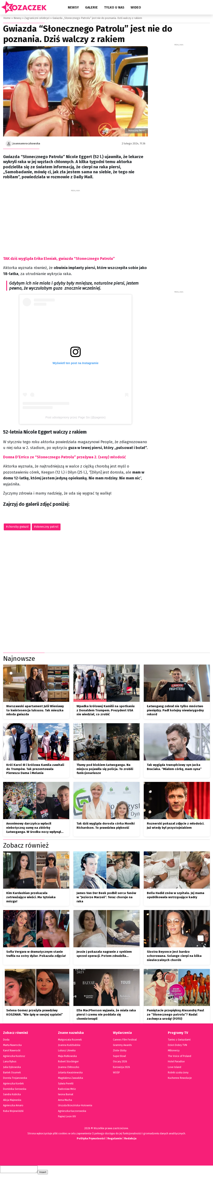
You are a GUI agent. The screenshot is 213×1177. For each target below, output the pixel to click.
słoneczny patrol (46, 526)
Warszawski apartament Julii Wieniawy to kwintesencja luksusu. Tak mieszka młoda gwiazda (35, 712)
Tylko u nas (114, 7)
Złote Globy (119, 1051)
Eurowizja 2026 (121, 1068)
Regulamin (114, 1139)
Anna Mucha (65, 1101)
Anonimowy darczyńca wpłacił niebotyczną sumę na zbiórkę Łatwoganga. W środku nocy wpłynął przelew (33, 829)
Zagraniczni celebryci (36, 18)
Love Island (174, 1068)
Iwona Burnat (65, 1095)
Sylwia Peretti (66, 1084)
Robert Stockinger (68, 1062)
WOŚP (116, 1073)
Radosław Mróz (66, 1090)
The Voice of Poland (179, 1057)
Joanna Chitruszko (68, 1068)
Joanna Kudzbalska (69, 1046)
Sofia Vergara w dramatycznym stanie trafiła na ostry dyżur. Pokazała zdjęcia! (36, 955)
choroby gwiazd (17, 526)
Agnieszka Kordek (13, 1084)
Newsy (73, 7)
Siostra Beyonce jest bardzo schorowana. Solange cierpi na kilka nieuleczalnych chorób (174, 957)
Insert (46, 1174)
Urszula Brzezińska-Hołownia (74, 1106)
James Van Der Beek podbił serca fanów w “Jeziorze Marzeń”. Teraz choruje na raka (106, 898)
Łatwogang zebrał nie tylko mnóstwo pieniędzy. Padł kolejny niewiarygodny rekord (175, 712)
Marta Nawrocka (12, 1046)
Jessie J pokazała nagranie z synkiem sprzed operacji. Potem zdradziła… (104, 955)
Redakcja (130, 1139)
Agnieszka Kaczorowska (71, 1112)
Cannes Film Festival (124, 1040)
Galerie (91, 7)
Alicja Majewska (12, 1101)
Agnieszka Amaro (12, 1106)
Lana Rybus (9, 1062)
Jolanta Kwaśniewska (70, 1073)
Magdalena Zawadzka (70, 1079)
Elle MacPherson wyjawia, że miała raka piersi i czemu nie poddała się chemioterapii (106, 1016)
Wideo (136, 7)
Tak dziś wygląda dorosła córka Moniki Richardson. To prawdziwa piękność (106, 827)
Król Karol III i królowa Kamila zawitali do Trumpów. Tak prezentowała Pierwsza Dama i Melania (35, 770)
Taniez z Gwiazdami (179, 1040)
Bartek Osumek (12, 1073)
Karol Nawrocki (11, 1051)
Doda (6, 1040)
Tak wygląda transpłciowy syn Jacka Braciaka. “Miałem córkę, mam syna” (174, 768)
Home (6, 18)
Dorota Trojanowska (14, 1079)
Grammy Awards (122, 1046)
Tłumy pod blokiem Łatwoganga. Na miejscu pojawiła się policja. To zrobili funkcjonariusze (105, 770)
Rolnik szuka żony (178, 1073)
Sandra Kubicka (12, 1095)
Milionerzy (174, 1051)
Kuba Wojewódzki (13, 1112)
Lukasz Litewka (66, 1051)
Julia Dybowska (11, 1068)
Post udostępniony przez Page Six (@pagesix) (75, 417)
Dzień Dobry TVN (177, 1046)
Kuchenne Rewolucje (180, 1079)
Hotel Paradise (176, 1062)
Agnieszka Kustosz (13, 1057)
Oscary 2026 (120, 1062)
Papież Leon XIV (67, 1117)
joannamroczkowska (26, 143)
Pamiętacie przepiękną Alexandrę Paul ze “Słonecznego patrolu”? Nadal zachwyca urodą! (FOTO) (175, 1016)
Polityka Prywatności (90, 1139)
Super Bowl (119, 1057)
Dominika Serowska (14, 1090)
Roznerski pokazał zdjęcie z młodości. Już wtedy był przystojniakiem (175, 827)
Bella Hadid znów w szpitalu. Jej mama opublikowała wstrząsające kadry (175, 896)
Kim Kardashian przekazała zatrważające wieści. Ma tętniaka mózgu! (31, 898)
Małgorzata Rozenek (69, 1040)
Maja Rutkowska (67, 1057)
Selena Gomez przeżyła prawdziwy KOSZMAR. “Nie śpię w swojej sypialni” (34, 1014)
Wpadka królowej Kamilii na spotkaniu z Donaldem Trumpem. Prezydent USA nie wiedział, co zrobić (106, 712)
